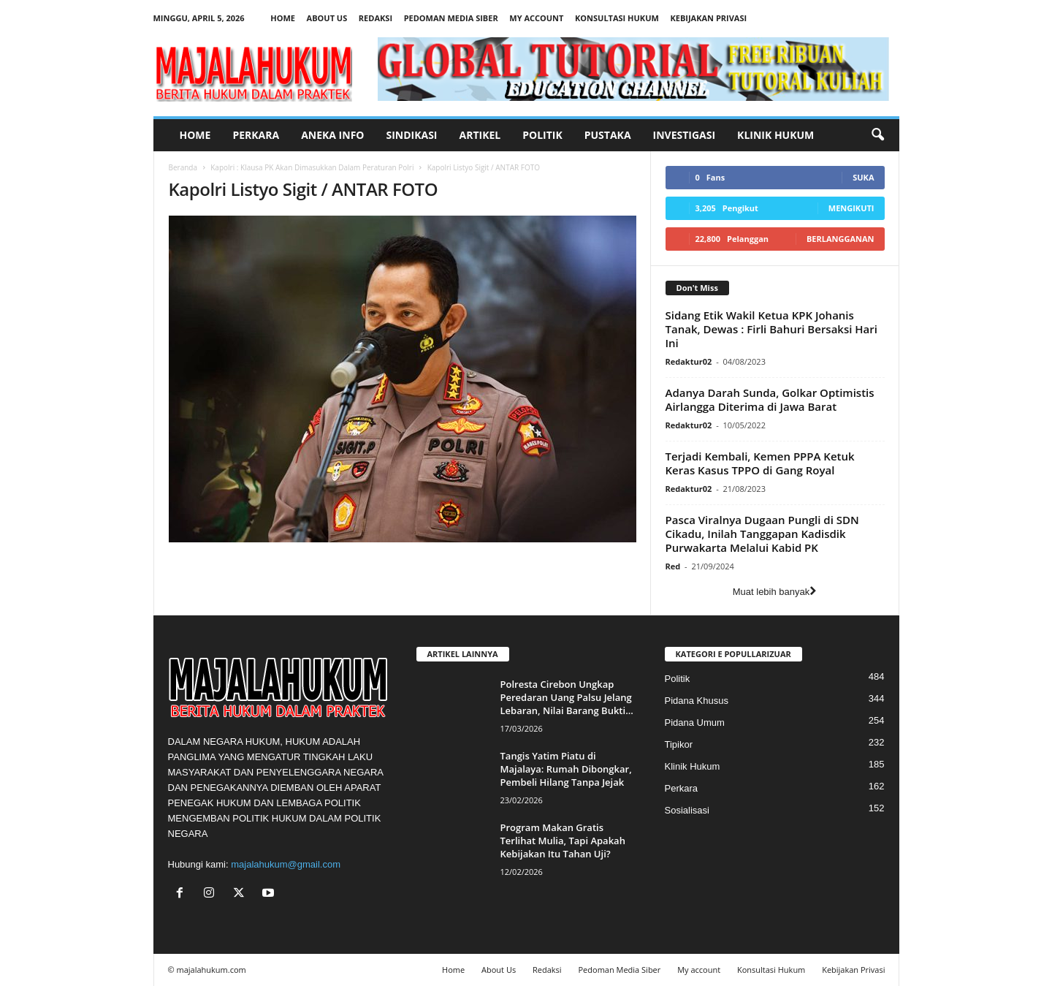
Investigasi (684, 135)
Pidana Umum (695, 722)
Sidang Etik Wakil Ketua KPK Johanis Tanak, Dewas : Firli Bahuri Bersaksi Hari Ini (771, 329)
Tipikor (679, 744)
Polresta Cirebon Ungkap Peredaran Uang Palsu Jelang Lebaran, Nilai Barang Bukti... (566, 697)
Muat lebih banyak (775, 591)
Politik (542, 135)
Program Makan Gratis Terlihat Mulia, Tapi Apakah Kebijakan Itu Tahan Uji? (562, 840)
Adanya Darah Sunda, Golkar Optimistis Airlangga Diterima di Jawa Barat (770, 399)
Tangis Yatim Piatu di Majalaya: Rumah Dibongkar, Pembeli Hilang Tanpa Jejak (566, 769)
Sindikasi (411, 135)
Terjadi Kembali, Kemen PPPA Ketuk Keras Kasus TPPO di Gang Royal (760, 463)
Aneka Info (332, 135)
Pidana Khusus (696, 700)
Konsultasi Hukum (617, 17)
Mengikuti (851, 207)
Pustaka (607, 135)
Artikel (480, 135)
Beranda (183, 167)
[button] (877, 135)
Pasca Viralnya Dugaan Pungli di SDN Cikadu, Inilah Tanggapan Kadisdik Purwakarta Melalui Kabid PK (762, 533)
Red (673, 566)
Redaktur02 (689, 361)
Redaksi (375, 17)
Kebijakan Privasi (708, 17)
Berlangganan (840, 238)
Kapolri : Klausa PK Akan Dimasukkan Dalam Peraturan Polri (311, 167)
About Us (327, 17)
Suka (863, 177)
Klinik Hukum (775, 135)
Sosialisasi (687, 810)
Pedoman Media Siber (451, 17)
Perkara (255, 135)
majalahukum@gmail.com (285, 864)
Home (282, 17)
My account (536, 17)
